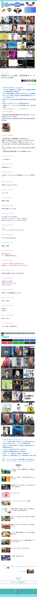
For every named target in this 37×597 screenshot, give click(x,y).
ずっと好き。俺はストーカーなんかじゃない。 (13, 439)
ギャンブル (18, 333)
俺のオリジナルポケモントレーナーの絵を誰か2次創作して (16, 103)
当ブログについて (18, 593)
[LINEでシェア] (32, 81)
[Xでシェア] (22, 81)
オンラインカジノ (8, 333)
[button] (35, 81)
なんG (2, 333)
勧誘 (30, 333)
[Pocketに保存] (30, 81)
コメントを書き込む (19, 582)
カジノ (13, 333)
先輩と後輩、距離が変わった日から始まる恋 (13, 87)
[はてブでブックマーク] (27, 81)
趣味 (33, 333)
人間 (27, 333)
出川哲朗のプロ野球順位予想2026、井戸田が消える (14, 451)
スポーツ (23, 333)
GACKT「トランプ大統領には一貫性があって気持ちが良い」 (17, 453)
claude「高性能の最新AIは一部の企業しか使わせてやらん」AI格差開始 (19, 93)
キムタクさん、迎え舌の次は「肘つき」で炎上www (14, 449)
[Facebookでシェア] (25, 81)
